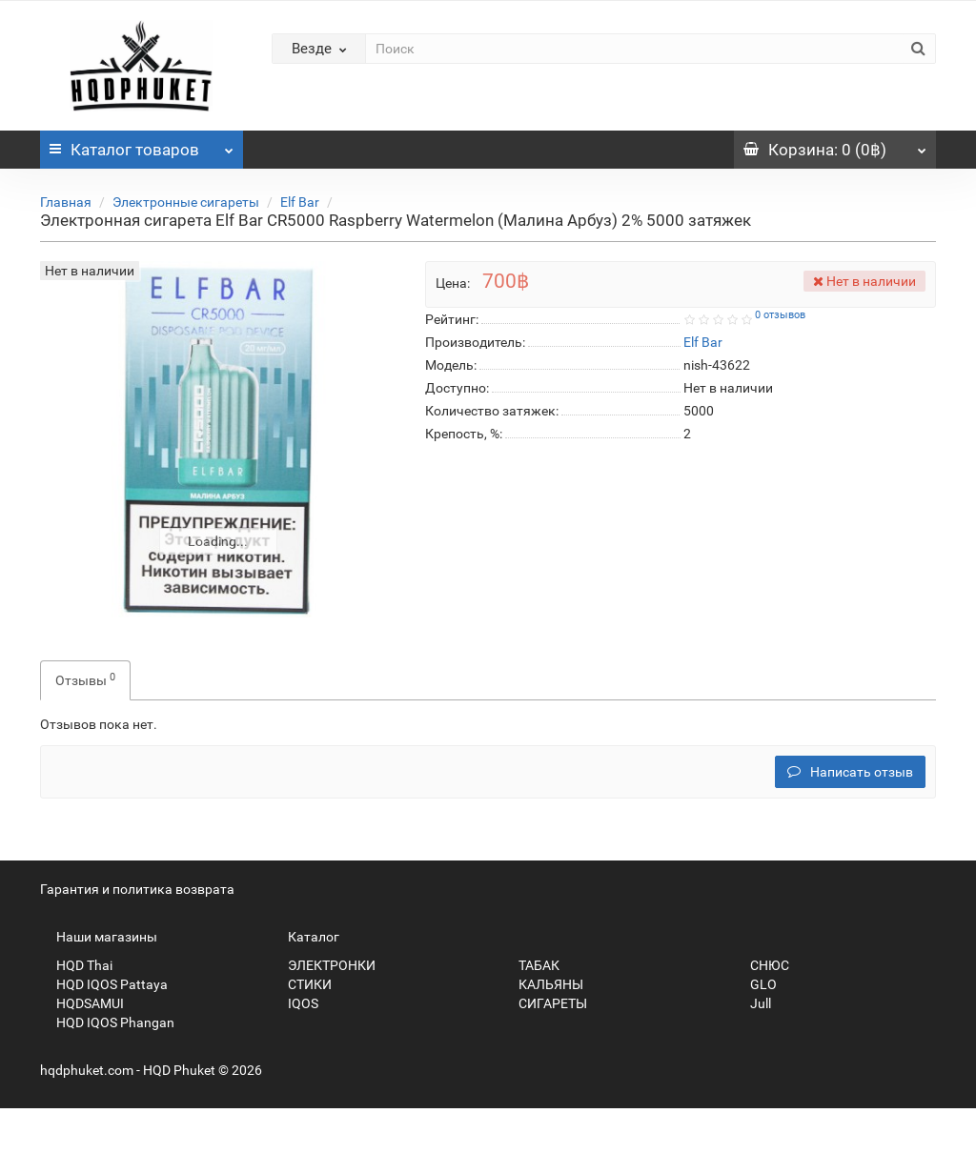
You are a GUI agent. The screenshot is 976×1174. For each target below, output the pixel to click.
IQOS (295, 1003)
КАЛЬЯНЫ (542, 984)
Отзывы (85, 679)
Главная (66, 202)
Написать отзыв (850, 771)
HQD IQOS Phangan (107, 1022)
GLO (755, 984)
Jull (752, 1003)
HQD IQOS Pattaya (104, 984)
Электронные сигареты (185, 202)
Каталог (142, 145)
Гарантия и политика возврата (137, 889)
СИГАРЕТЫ (544, 1003)
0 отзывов (780, 315)
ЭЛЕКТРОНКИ (324, 965)
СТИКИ (302, 984)
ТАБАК (530, 965)
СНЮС (761, 965)
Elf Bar (299, 202)
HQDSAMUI (82, 1003)
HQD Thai (76, 965)
